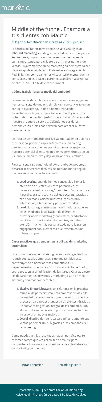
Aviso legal (23, 394)
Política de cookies (74, 394)
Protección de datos (46, 394)
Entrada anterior (30, 364)
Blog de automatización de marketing (37, 42)
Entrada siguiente (71, 364)
